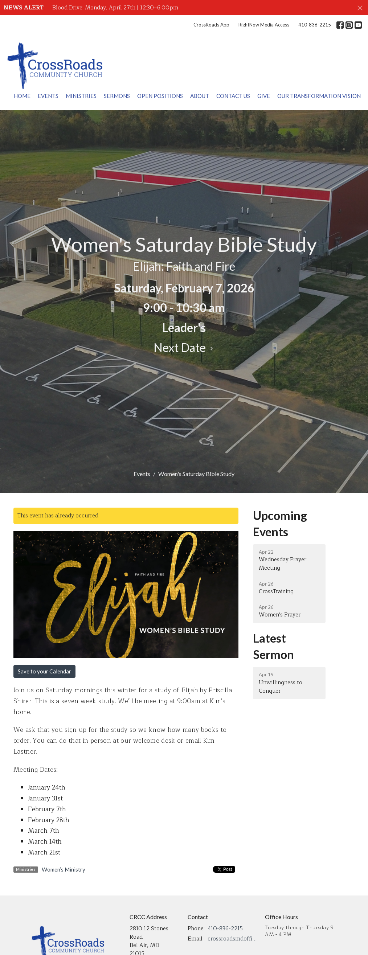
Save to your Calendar (44, 671)
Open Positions (160, 96)
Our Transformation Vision (319, 96)
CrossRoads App (211, 25)
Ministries (81, 96)
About (199, 96)
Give (263, 96)
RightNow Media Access (263, 25)
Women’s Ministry (63, 869)
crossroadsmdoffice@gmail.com (233, 939)
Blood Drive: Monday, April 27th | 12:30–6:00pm (115, 7)
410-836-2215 (314, 25)
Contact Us (233, 96)
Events (48, 96)
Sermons (117, 96)
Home (22, 96)
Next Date (184, 347)
